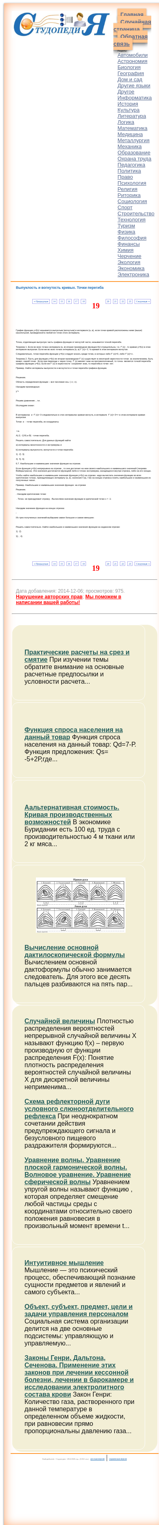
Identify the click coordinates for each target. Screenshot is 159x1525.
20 (108, 301)
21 (115, 301)
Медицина (130, 134)
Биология (129, 67)
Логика (125, 122)
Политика (129, 171)
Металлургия (133, 140)
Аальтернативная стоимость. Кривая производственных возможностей (71, 814)
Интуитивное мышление (64, 1262)
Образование (133, 152)
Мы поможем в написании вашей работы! (68, 599)
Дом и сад (129, 79)
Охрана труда (134, 159)
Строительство (135, 213)
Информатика (134, 98)
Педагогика (131, 165)
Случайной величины (59, 1021)
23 (130, 301)
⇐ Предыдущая (41, 301)
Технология (131, 220)
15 (62, 301)
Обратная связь (130, 40)
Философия (131, 238)
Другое (125, 92)
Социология (132, 201)
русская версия (98, 1459)
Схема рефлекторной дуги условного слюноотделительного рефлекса (79, 1109)
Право (125, 177)
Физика (126, 232)
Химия (125, 250)
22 (122, 301)
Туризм (126, 226)
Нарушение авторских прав (49, 597)
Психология (131, 183)
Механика (129, 146)
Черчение (129, 256)
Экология (128, 262)
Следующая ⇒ (143, 301)
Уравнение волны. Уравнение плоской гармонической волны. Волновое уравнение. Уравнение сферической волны (77, 1171)
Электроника (133, 274)
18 (83, 301)
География (130, 73)
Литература (131, 116)
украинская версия (118, 1459)
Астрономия (132, 61)
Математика (132, 128)
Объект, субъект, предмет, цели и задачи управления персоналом (78, 1310)
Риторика (129, 195)
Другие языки (133, 85)
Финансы (128, 244)
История (127, 104)
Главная (132, 14)
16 (69, 301)
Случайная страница (132, 25)
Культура (128, 110)
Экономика (130, 268)
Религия (127, 189)
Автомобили (132, 55)
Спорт (124, 207)
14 (54, 301)
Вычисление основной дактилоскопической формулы (74, 951)
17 (76, 301)
